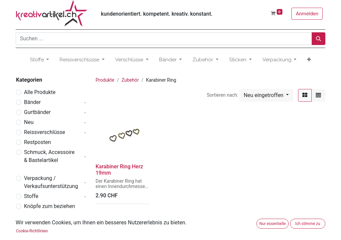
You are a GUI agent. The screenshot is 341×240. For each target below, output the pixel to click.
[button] (309, 60)
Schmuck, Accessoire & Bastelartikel (49, 156)
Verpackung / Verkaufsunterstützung (51, 182)
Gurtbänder (37, 112)
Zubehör (34, 226)
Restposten (37, 142)
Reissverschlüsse (44, 132)
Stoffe (31, 196)
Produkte (105, 80)
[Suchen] (318, 38)
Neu (29, 122)
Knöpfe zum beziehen (49, 206)
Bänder (32, 102)
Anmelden (307, 14)
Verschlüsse (38, 216)
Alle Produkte (40, 92)
